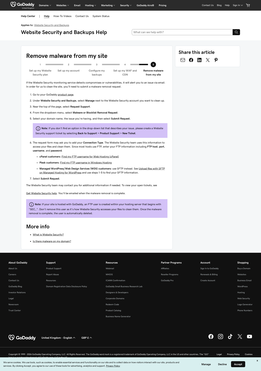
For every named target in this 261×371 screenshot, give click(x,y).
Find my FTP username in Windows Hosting (86, 162)
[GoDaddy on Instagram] (221, 338)
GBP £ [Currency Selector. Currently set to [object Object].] (87, 338)
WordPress (242, 286)
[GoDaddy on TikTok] (230, 338)
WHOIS (109, 274)
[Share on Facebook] (191, 60)
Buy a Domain (243, 268)
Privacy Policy (233, 354)
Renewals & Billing (209, 274)
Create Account (207, 280)
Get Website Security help (41, 193)
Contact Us (82, 16)
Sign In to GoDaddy (209, 268)
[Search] (236, 32)
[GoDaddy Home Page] (22, 337)
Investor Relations (17, 292)
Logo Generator (245, 304)
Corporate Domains (115, 298)
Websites (241, 274)
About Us (12, 268)
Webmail (110, 268)
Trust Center (14, 310)
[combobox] (182, 32)
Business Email (244, 280)
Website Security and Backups (51, 25)
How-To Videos (62, 16)
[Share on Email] (183, 60)
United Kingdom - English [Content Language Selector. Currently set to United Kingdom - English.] (58, 338)
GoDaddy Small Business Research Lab (124, 286)
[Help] (227, 5)
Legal (11, 298)
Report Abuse (52, 274)
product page (65, 94)
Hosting (241, 292)
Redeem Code (112, 304)
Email (77, 5)
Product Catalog (113, 310)
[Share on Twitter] (208, 60)
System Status (101, 16)
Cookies (249, 354)
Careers (12, 274)
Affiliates (165, 268)
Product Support (53, 268)
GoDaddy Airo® (145, 5)
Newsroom (13, 304)
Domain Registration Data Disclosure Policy (66, 286)
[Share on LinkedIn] (199, 60)
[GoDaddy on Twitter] (240, 338)
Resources (51, 280)
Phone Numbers (244, 310)
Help (46, 16)
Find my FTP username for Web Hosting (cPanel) (90, 156)
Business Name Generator (118, 316)
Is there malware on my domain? (52, 241)
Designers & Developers (117, 292)
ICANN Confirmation (115, 280)
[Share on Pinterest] (216, 60)
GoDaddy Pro (167, 280)
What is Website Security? (48, 234)
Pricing (162, 5)
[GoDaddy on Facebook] (211, 338)
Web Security (243, 298)
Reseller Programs (169, 274)
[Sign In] (238, 5)
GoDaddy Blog (15, 286)
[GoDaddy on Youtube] (250, 338)
